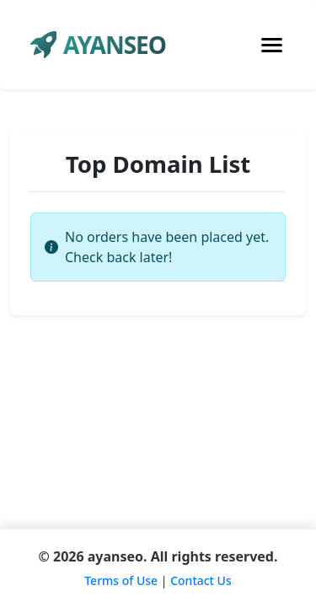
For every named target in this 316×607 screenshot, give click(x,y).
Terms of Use (121, 580)
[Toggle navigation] (272, 45)
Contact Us (201, 580)
